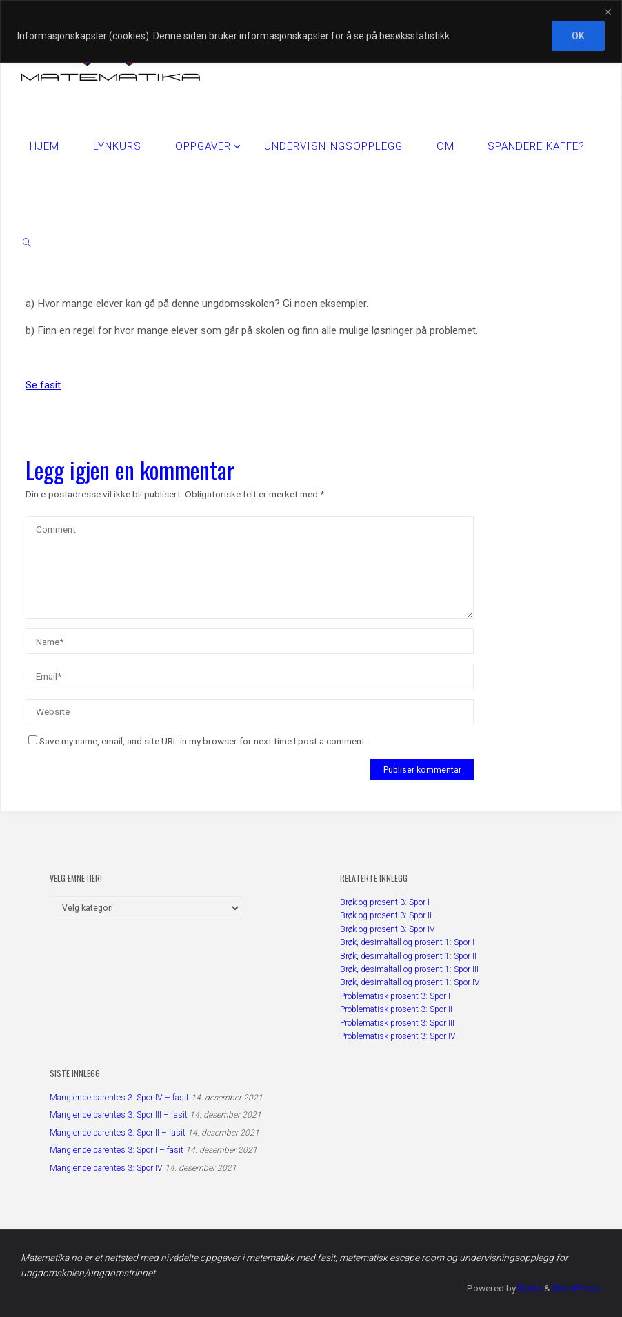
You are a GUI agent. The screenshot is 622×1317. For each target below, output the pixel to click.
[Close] (607, 11)
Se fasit (43, 385)
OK (578, 35)
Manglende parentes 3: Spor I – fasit (116, 1150)
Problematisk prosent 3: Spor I (395, 996)
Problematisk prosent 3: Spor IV (398, 1036)
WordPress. (576, 1288)
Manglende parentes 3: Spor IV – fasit (119, 1097)
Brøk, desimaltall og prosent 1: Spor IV (410, 982)
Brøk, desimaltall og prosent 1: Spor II (408, 956)
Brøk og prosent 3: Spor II (386, 915)
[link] (27, 242)
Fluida (529, 1288)
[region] (311, 31)
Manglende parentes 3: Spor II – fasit (117, 1133)
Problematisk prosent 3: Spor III (397, 1023)
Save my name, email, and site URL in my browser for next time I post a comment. (197, 740)
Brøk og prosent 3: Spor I (385, 902)
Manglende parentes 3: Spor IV (106, 1168)
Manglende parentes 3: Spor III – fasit (119, 1115)
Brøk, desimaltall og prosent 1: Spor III (409, 969)
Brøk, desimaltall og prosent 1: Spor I (407, 942)
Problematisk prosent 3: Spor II (396, 1009)
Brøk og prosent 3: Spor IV (387, 929)
